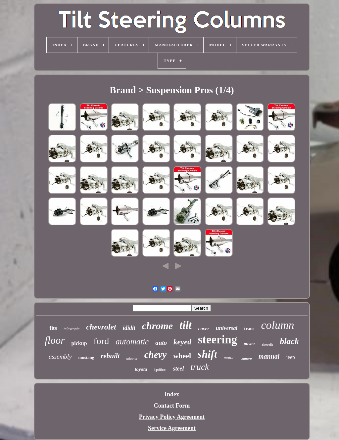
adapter (131, 358)
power (249, 343)
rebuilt (110, 356)
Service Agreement (172, 428)
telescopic (71, 329)
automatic (132, 341)
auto (161, 342)
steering (217, 339)
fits (53, 328)
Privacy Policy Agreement (172, 417)
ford (101, 341)
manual (269, 356)
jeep (290, 357)
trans (249, 328)
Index (172, 394)
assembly (60, 356)
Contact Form (172, 405)
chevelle (267, 344)
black (289, 341)
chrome (157, 325)
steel (178, 368)
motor (229, 357)
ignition (160, 370)
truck (200, 367)
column (277, 325)
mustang (86, 357)
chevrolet (101, 327)
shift (207, 354)
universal (226, 328)
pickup (79, 343)
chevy (155, 354)
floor (55, 340)
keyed (182, 342)
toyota (141, 369)
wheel (182, 356)
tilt (185, 325)
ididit (129, 328)
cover (203, 328)
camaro (246, 358)
